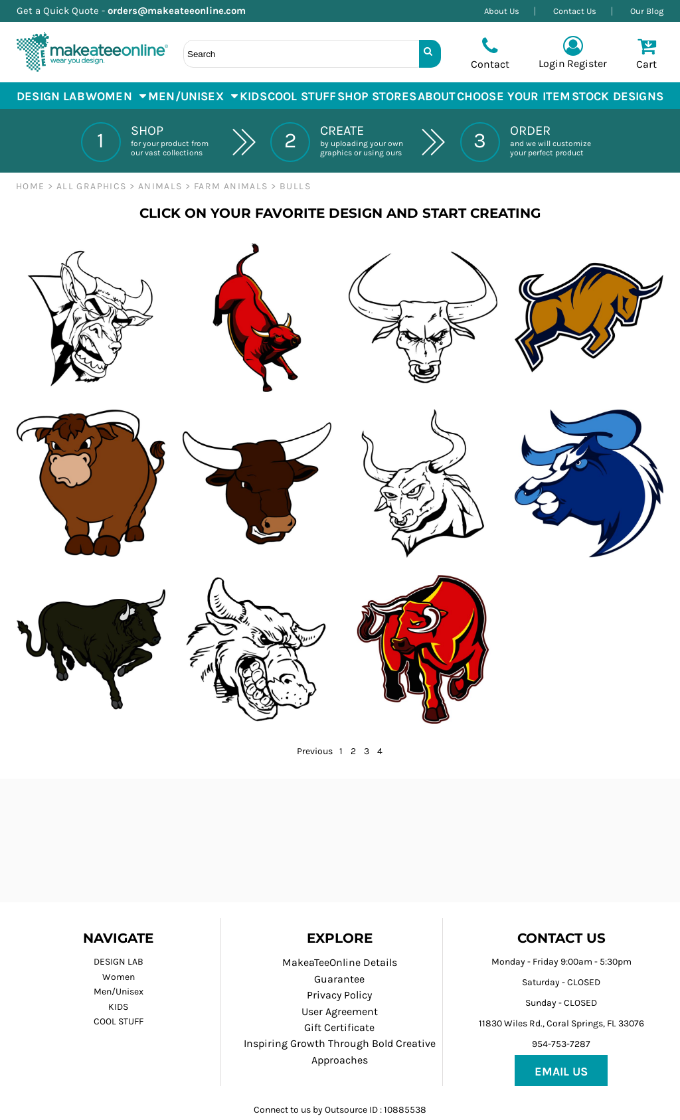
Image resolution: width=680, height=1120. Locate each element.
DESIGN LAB (118, 961)
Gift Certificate (339, 1027)
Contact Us (574, 11)
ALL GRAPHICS (91, 186)
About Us (501, 11)
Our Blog (646, 11)
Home (30, 186)
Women (118, 977)
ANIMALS (160, 186)
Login (552, 63)
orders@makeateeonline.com (182, 11)
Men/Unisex (118, 991)
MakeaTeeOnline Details (339, 962)
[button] (116, 95)
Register (587, 63)
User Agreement (339, 1011)
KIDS (118, 1006)
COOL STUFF (118, 1021)
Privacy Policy (339, 995)
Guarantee (339, 979)
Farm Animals (231, 186)
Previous (315, 751)
